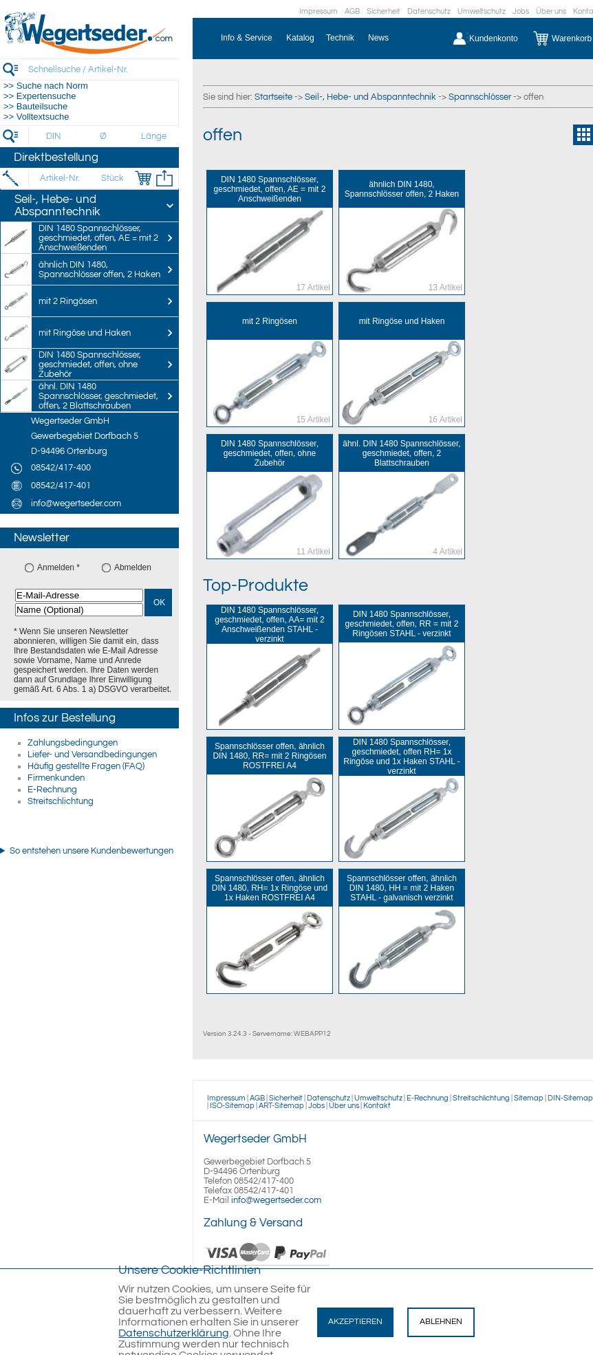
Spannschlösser (480, 97)
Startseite (273, 97)
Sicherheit (383, 11)
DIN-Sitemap (570, 1098)
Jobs (521, 11)
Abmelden (132, 567)
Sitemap (528, 1098)
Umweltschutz (481, 11)
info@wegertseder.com (276, 1200)
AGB (352, 11)
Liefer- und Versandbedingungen (92, 754)
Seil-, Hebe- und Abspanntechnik (370, 97)
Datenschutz (429, 11)
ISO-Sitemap (232, 1105)
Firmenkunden (56, 778)
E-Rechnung (52, 789)
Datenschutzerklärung (173, 1332)
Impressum (318, 11)
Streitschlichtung (61, 801)
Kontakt (377, 1105)
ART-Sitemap (281, 1105)
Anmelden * (58, 567)
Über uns (551, 11)
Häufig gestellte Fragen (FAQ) (86, 766)
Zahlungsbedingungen (73, 743)
